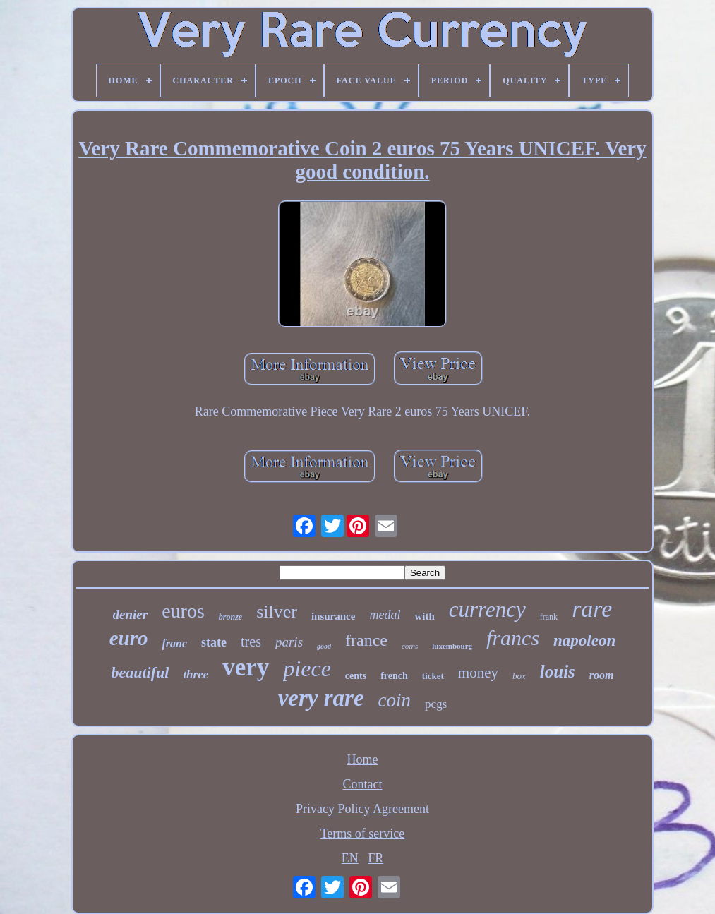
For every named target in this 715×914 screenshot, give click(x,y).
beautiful (140, 672)
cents (355, 676)
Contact (362, 784)
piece (307, 668)
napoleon (584, 640)
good (324, 646)
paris (289, 642)
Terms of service (362, 833)
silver (276, 611)
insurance (333, 616)
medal (384, 615)
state (214, 642)
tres (251, 641)
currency (487, 609)
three (195, 674)
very (245, 667)
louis (557, 671)
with (424, 616)
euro (128, 638)
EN (350, 858)
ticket (433, 676)
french (394, 676)
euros (183, 611)
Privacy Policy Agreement (362, 809)
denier (130, 614)
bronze (230, 617)
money (478, 672)
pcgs (436, 704)
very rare (321, 698)
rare (592, 609)
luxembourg (452, 646)
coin (394, 700)
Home (362, 759)
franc (175, 643)
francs (512, 637)
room (601, 675)
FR (375, 858)
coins (410, 646)
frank (549, 617)
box (519, 676)
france (366, 640)
